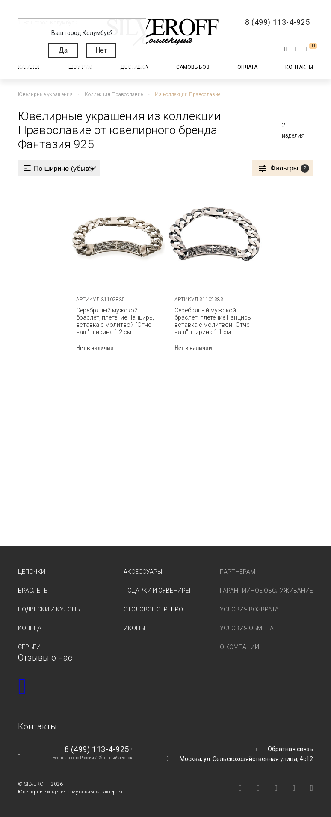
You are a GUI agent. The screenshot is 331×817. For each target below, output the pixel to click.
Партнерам (237, 571)
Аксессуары (143, 571)
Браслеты (33, 590)
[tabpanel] (116, 236)
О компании (239, 647)
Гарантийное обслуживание (266, 590)
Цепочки (31, 571)
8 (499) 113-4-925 (97, 749)
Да (63, 50)
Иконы (134, 628)
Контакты (299, 67)
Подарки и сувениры (157, 590)
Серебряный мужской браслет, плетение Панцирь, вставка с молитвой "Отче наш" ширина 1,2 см (115, 321)
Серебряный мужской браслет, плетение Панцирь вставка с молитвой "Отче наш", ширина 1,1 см (212, 321)
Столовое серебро (153, 609)
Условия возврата (249, 609)
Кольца (29, 628)
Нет (101, 50)
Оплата (247, 67)
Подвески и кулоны (49, 609)
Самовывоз (193, 67)
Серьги (29, 647)
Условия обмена (247, 628)
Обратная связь (290, 749)
